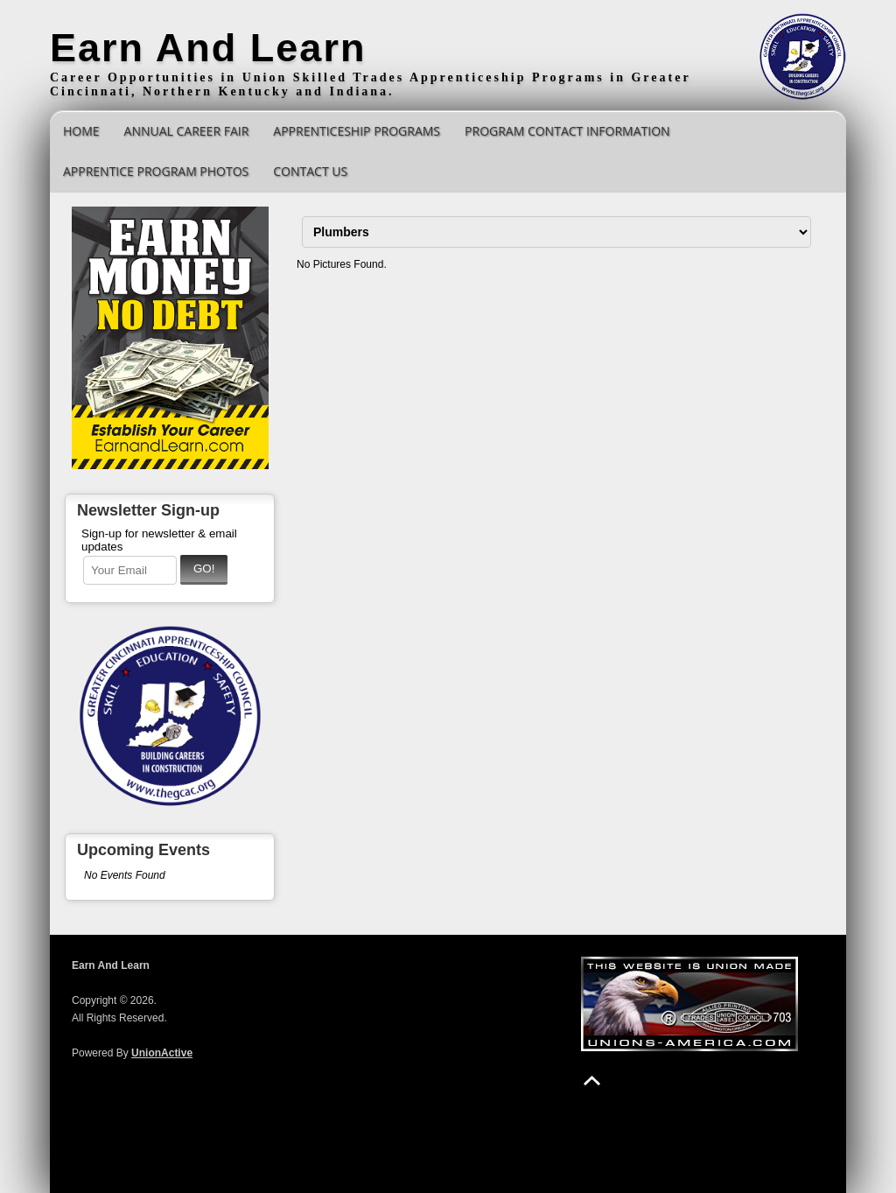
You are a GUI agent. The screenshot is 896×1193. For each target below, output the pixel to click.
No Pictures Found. (342, 264)
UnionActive (161, 1053)
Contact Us (310, 171)
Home (81, 131)
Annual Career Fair (186, 131)
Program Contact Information (567, 131)
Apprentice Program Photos (155, 171)
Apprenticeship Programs (356, 131)
